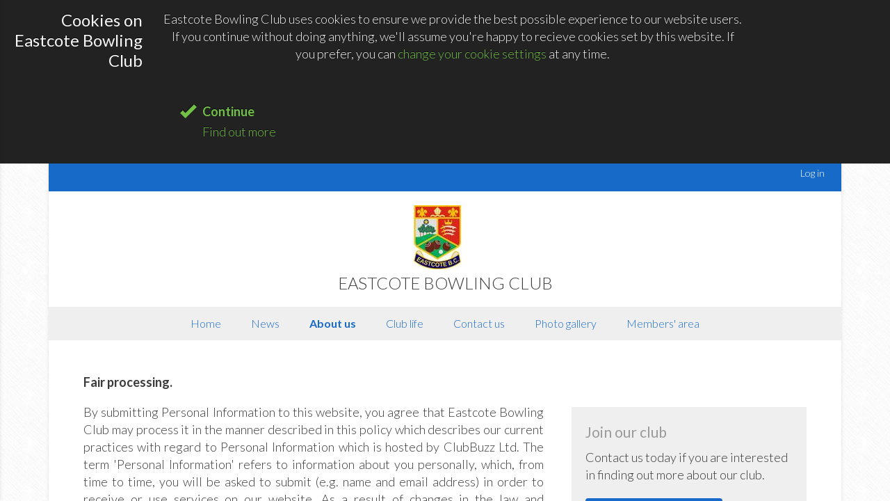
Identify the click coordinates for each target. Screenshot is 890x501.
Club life (404, 323)
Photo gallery (566, 323)
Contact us (479, 323)
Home (206, 323)
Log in (812, 173)
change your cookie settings (472, 53)
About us (332, 323)
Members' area (662, 323)
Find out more (239, 131)
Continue (228, 111)
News (265, 323)
